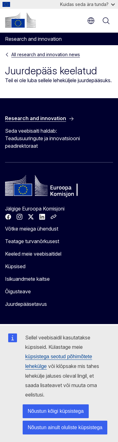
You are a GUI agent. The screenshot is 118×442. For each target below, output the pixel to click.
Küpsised (15, 266)
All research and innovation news (45, 54)
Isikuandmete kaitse (27, 279)
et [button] (91, 20)
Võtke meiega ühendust (31, 229)
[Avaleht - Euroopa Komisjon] (20, 20)
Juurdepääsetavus (26, 304)
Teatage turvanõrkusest (32, 241)
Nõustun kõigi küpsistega (56, 411)
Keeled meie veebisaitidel (33, 254)
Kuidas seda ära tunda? (87, 4)
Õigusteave (18, 291)
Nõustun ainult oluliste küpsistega (65, 427)
